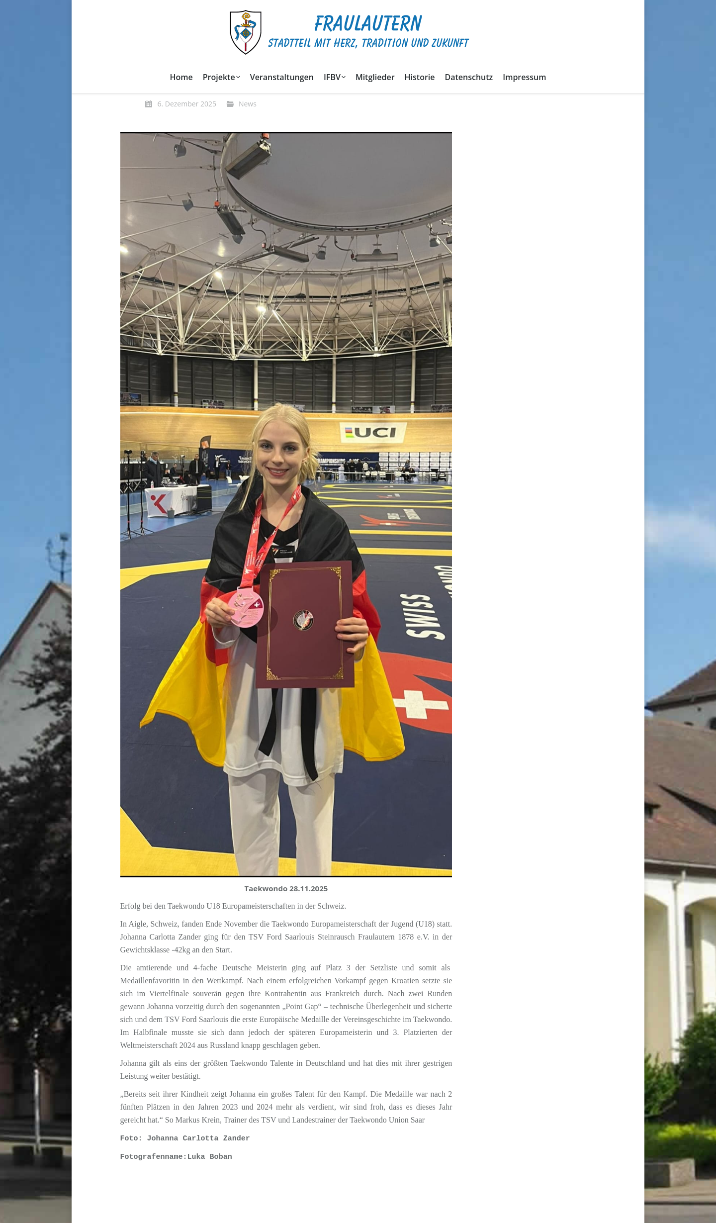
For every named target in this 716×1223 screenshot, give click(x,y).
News (248, 103)
